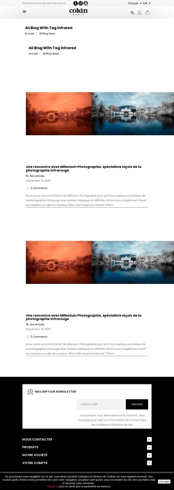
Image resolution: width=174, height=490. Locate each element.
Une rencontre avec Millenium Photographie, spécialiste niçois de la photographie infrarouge (83, 168)
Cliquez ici (53, 486)
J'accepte (164, 481)
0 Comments (39, 188)
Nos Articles (37, 176)
